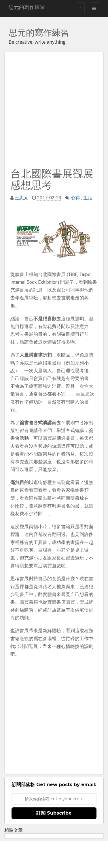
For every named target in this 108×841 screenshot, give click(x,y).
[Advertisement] (54, 109)
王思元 (22, 197)
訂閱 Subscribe (54, 813)
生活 (87, 197)
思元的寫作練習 (27, 7)
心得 (75, 197)
